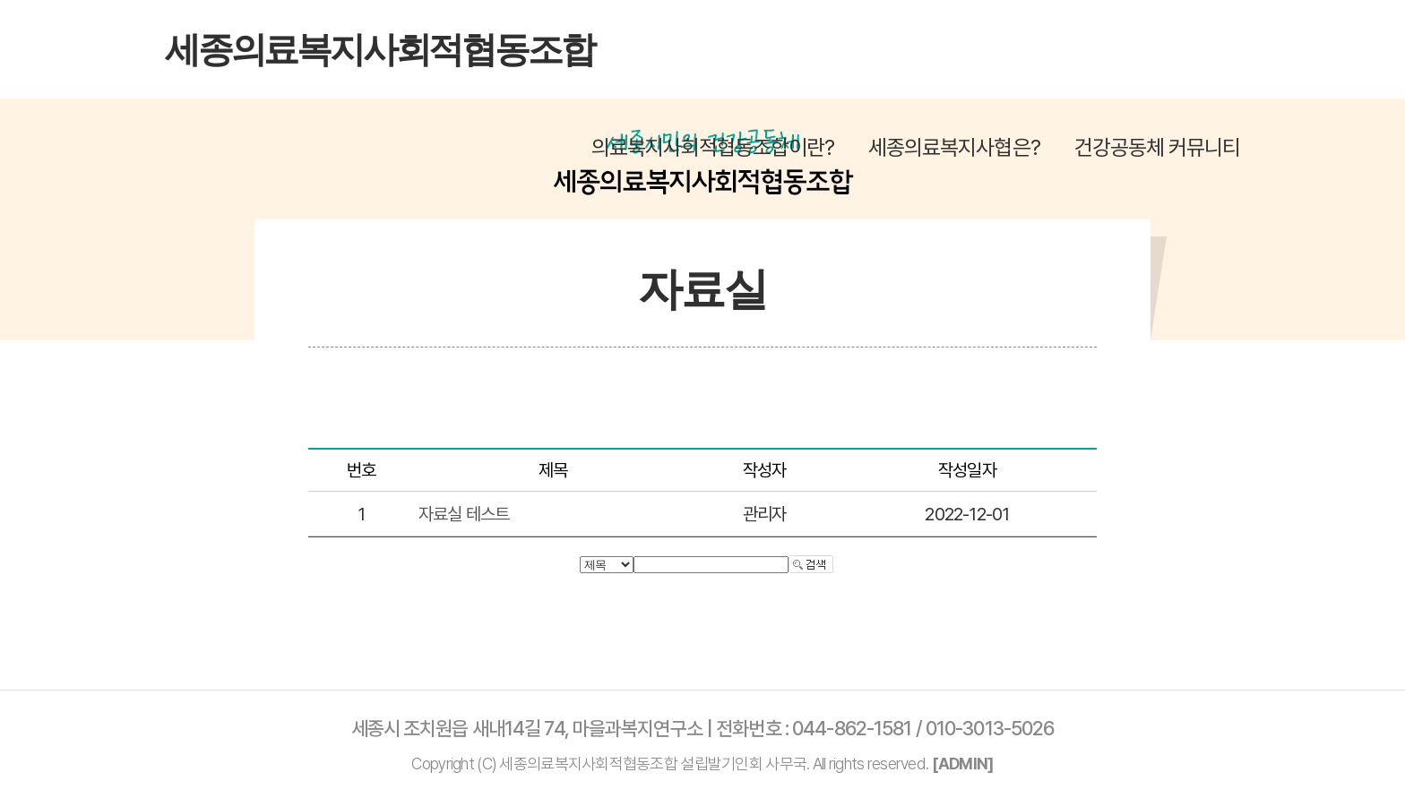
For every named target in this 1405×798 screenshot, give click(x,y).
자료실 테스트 (463, 514)
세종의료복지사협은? (953, 147)
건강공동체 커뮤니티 (1157, 147)
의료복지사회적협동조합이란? (713, 147)
